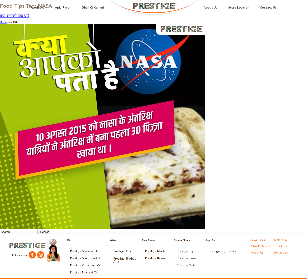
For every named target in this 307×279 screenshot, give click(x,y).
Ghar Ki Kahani (92, 7)
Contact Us (268, 7)
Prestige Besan (154, 257)
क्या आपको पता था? (14, 16)
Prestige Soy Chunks (221, 251)
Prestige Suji (184, 251)
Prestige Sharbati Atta (123, 258)
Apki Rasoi (62, 7)
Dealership (279, 240)
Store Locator (238, 7)
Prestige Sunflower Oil (83, 257)
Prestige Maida (154, 251)
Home (3, 22)
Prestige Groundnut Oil (83, 262)
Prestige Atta (121, 251)
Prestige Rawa (185, 257)
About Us (210, 7)
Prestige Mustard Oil (82, 268)
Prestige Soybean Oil (82, 251)
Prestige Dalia (185, 262)
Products (37, 7)
